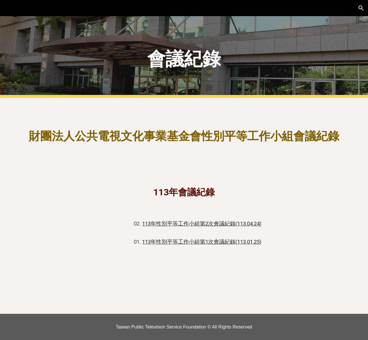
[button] (361, 8)
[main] (184, 57)
